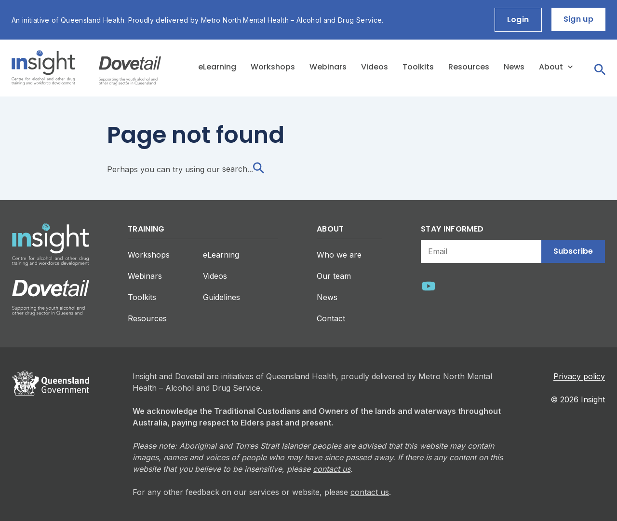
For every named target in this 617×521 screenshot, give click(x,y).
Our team (334, 276)
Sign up (578, 19)
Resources (468, 66)
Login (518, 19)
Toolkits (418, 66)
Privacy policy (579, 376)
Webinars (328, 66)
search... (243, 169)
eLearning (217, 66)
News (514, 66)
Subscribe (573, 251)
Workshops (273, 66)
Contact (331, 318)
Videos (374, 66)
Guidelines (221, 297)
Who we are (339, 255)
